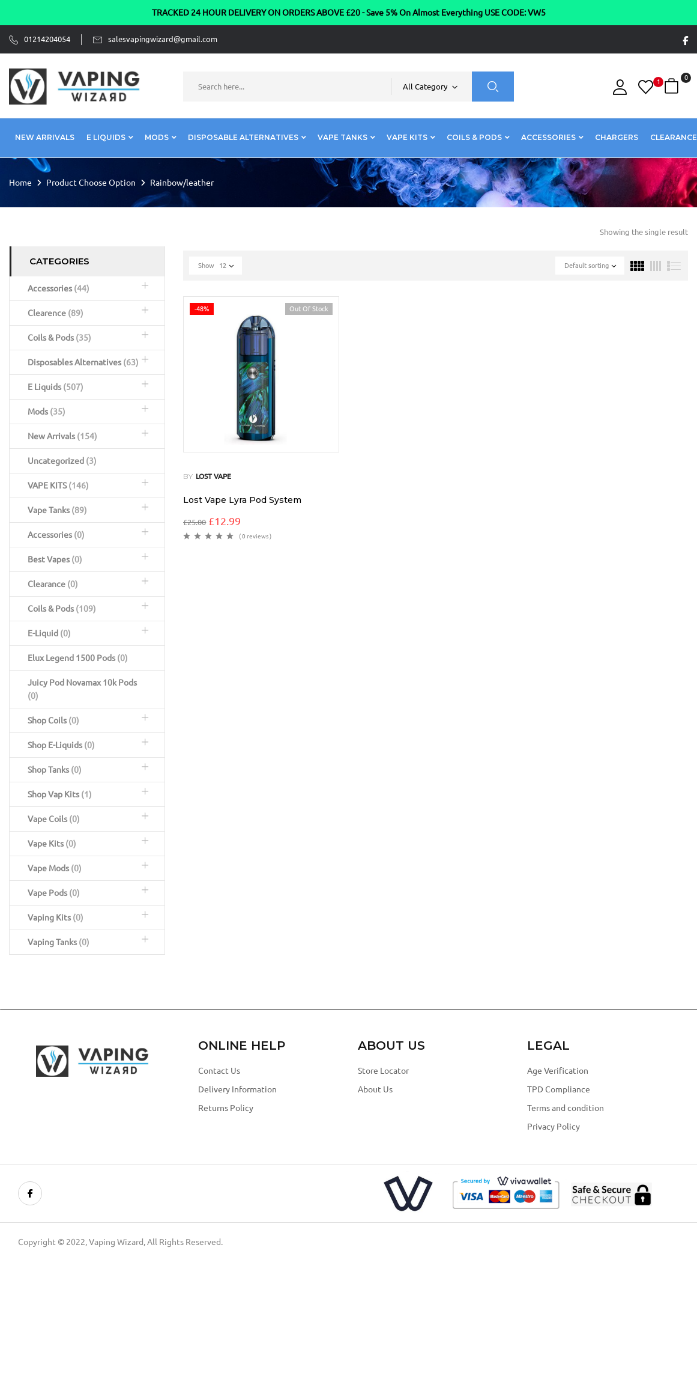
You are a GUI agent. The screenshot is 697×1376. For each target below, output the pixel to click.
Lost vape (213, 476)
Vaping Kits (55, 917)
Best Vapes (55, 559)
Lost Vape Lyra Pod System (242, 500)
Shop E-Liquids (61, 745)
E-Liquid (49, 633)
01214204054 (47, 39)
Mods (46, 411)
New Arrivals (62, 436)
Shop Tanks (55, 770)
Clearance (53, 584)
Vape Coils (54, 819)
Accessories (58, 288)
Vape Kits (52, 843)
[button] (673, 86)
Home (20, 182)
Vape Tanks (57, 510)
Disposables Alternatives (83, 362)
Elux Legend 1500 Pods (78, 658)
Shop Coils (53, 720)
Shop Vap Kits (60, 794)
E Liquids (55, 387)
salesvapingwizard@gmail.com (162, 39)
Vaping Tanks (58, 942)
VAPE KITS (58, 485)
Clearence (55, 313)
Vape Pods (54, 893)
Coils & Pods (59, 337)
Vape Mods (55, 868)
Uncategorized (62, 461)
